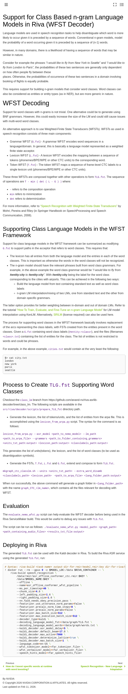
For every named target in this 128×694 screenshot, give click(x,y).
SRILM (58, 314)
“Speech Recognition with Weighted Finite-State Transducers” (78, 206)
